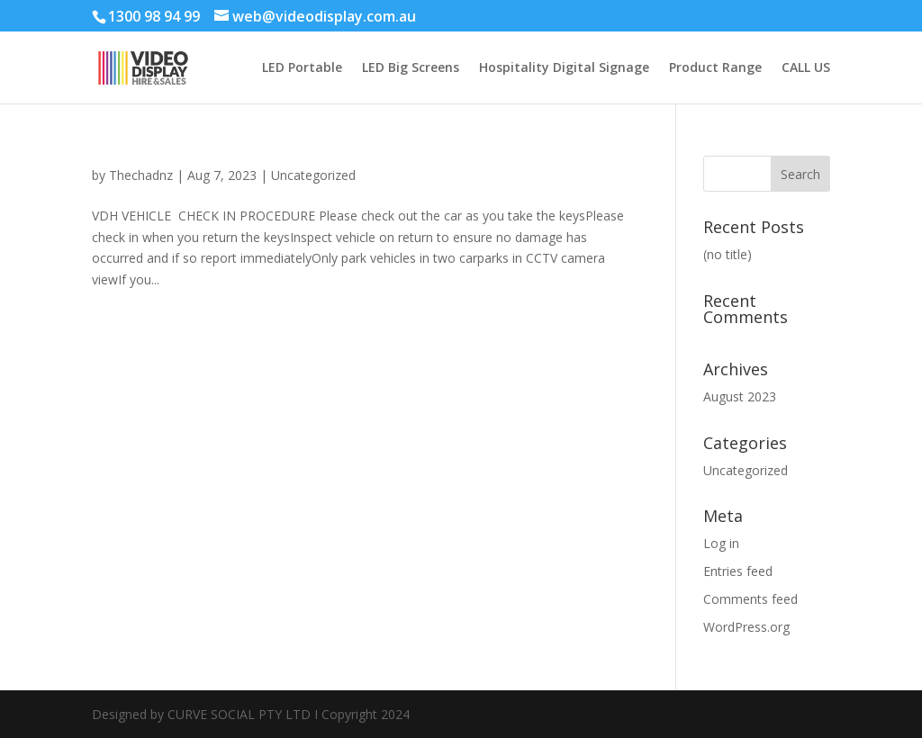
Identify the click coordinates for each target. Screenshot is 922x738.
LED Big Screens (410, 68)
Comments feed (750, 599)
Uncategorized (313, 175)
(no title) (727, 254)
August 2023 (739, 396)
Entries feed (738, 571)
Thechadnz (141, 175)
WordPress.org (746, 626)
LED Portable (302, 68)
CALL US (806, 68)
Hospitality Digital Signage (564, 68)
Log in (721, 543)
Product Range (715, 68)
